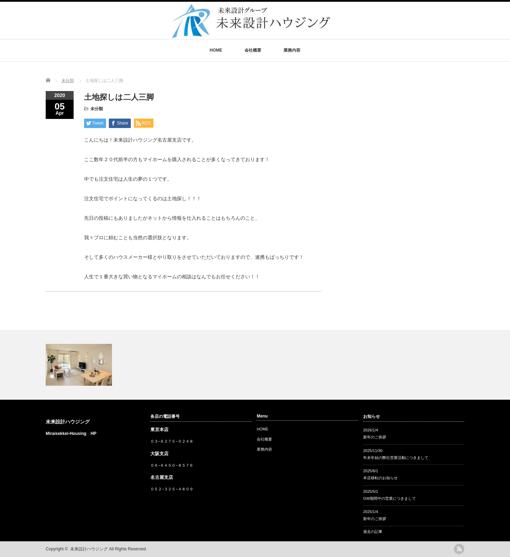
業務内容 (292, 50)
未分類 (96, 108)
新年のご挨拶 (374, 437)
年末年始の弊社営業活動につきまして (395, 458)
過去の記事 (372, 531)
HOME (216, 50)
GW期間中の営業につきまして (389, 498)
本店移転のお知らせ (380, 478)
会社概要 (253, 50)
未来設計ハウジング (68, 421)
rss (459, 549)
